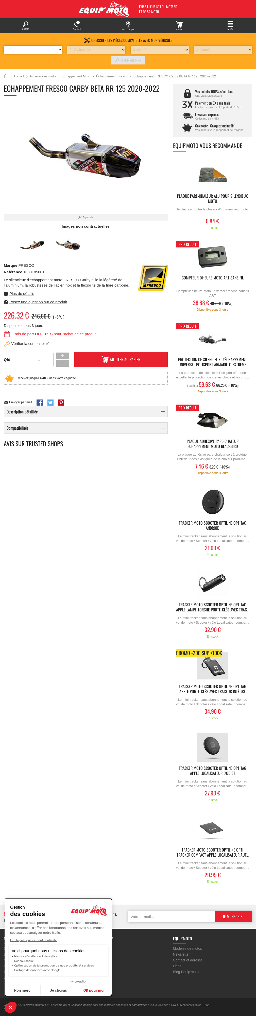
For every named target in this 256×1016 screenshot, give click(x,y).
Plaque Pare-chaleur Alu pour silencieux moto (212, 199)
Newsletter (181, 954)
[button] (11, 1007)
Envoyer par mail (20, 402)
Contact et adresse (188, 960)
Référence (13, 272)
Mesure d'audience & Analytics (35, 956)
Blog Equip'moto (186, 972)
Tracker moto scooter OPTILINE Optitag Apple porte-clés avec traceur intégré (212, 689)
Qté (7, 359)
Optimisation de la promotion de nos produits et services (54, 965)
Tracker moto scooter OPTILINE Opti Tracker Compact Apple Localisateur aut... (213, 852)
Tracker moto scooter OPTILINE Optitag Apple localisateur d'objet (212, 771)
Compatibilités (17, 428)
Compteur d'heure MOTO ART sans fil (213, 278)
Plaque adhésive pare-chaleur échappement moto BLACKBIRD (212, 444)
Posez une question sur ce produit (38, 302)
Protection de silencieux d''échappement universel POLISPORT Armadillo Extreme (212, 362)
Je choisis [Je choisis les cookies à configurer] (58, 990)
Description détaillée (22, 412)
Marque (10, 265)
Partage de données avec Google (37, 970)
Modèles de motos (187, 948)
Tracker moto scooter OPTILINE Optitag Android (212, 526)
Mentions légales (190, 1004)
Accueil (6, 76)
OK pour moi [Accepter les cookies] (94, 990)
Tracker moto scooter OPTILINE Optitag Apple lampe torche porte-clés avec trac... (212, 607)
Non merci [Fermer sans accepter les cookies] (22, 990)
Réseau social (23, 961)
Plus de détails (21, 293)
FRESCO (27, 265)
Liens (177, 966)
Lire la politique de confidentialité (33, 940)
